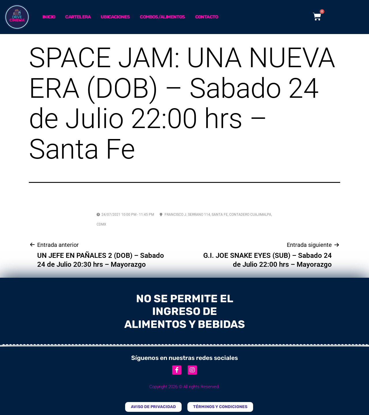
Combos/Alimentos (162, 17)
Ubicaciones (115, 17)
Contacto (206, 17)
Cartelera (78, 17)
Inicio (48, 17)
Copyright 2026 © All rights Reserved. (184, 386)
